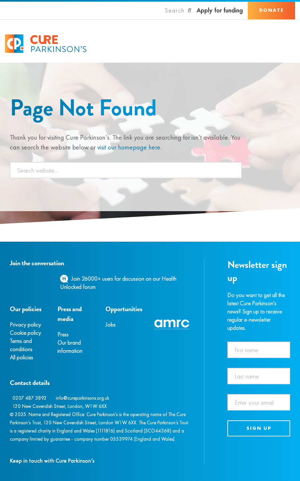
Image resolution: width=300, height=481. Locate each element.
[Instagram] (18, 278)
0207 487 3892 (29, 398)
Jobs (110, 324)
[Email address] (258, 402)
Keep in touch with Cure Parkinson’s (52, 460)
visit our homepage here (128, 147)
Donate (271, 10)
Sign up (258, 428)
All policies (21, 357)
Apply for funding (219, 10)
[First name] (258, 350)
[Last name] (258, 376)
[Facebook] (11, 278)
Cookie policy (25, 332)
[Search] (178, 10)
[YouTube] (44, 278)
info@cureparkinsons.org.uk (82, 398)
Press (63, 334)
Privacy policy (25, 324)
